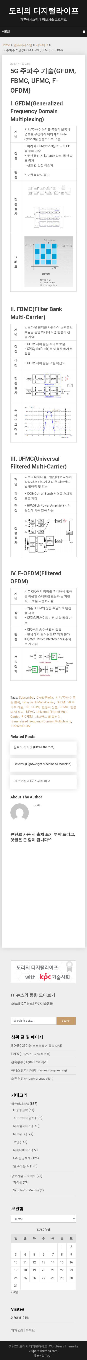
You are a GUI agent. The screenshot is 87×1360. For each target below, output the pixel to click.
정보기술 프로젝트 (23, 1176)
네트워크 (42, 45)
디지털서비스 (22, 1126)
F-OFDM (27, 716)
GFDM (35, 707)
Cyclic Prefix (45, 697)
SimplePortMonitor (26, 1190)
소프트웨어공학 (23, 1118)
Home (6, 45)
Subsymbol (26, 697)
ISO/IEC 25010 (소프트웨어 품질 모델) (36, 1045)
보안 (16, 1142)
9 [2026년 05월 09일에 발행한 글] (71, 1254)
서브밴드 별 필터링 (48, 716)
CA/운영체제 (22, 1158)
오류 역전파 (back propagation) (32, 1078)
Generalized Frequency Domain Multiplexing (41, 721)
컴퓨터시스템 (23, 45)
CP (27, 707)
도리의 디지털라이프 (43, 10)
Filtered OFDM (21, 726)
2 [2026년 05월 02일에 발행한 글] (71, 1247)
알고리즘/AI (21, 1166)
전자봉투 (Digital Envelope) (29, 1062)
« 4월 (14, 1292)
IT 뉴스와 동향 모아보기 (33, 995)
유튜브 (30, 1330)
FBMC (64, 707)
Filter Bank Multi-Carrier (38, 702)
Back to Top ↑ (43, 1355)
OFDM (61, 702)
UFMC (30, 712)
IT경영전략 (20, 1110)
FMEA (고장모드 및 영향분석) (30, 1054)
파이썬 (17, 1182)
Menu (6, 31)
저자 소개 (17, 1330)
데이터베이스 (22, 1150)
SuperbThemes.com (43, 1351)
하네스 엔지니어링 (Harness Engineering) (39, 1070)
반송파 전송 (50, 707)
